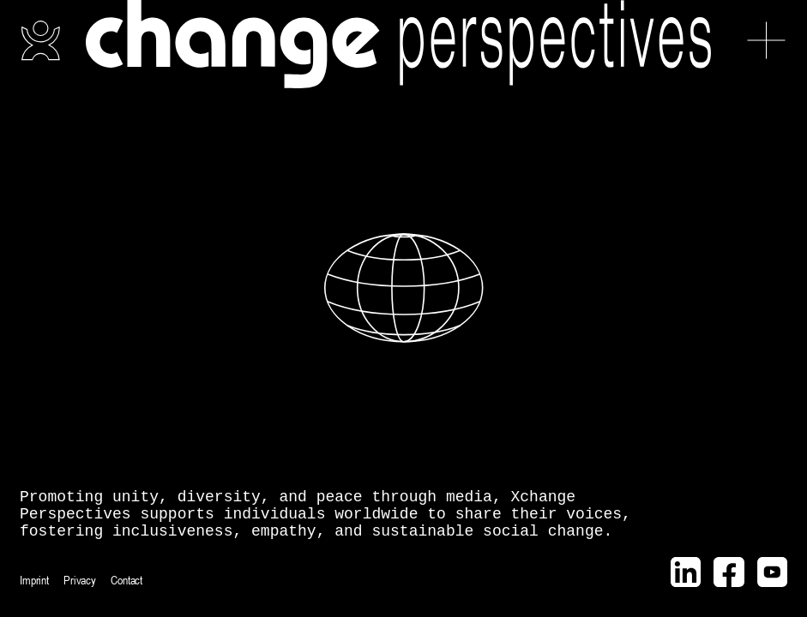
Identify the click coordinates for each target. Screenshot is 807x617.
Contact (126, 580)
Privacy (79, 580)
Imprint (34, 580)
